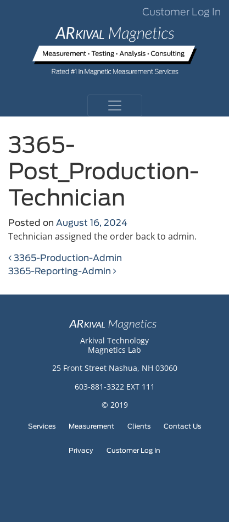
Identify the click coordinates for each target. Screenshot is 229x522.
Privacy (81, 450)
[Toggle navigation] (114, 105)
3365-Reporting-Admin (62, 271)
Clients (138, 426)
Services (41, 426)
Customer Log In (181, 13)
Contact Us (182, 426)
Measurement (91, 426)
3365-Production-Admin (65, 258)
